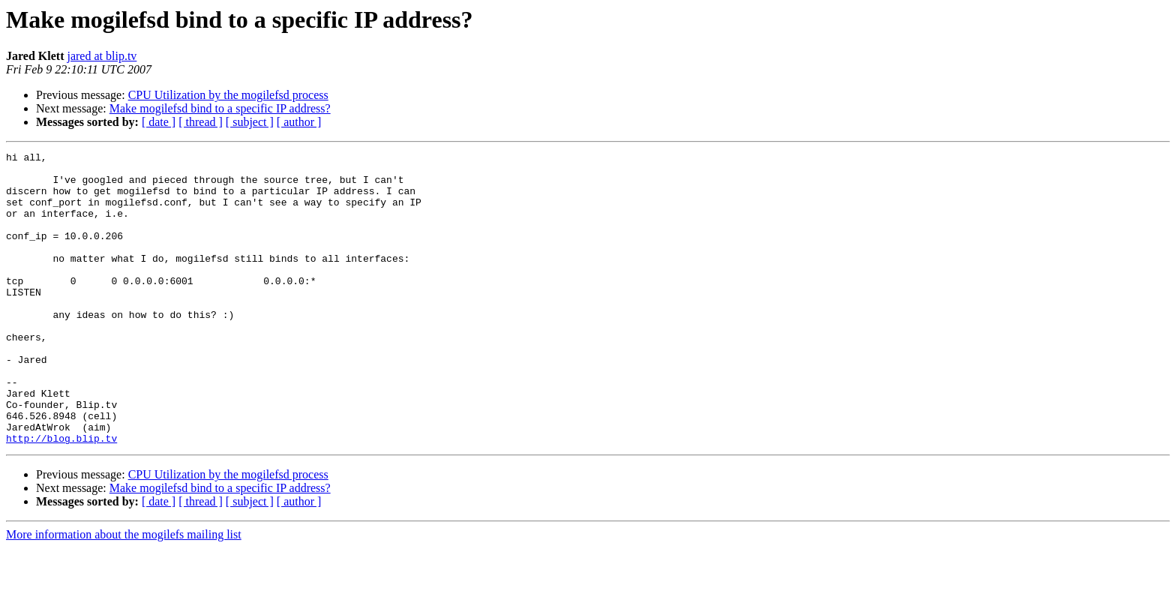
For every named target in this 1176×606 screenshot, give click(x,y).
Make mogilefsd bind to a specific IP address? (220, 108)
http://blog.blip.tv (61, 496)
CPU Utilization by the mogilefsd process (228, 94)
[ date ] (159, 122)
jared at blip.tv (101, 56)
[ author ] (299, 122)
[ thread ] (200, 122)
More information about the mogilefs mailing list (124, 592)
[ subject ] (250, 122)
